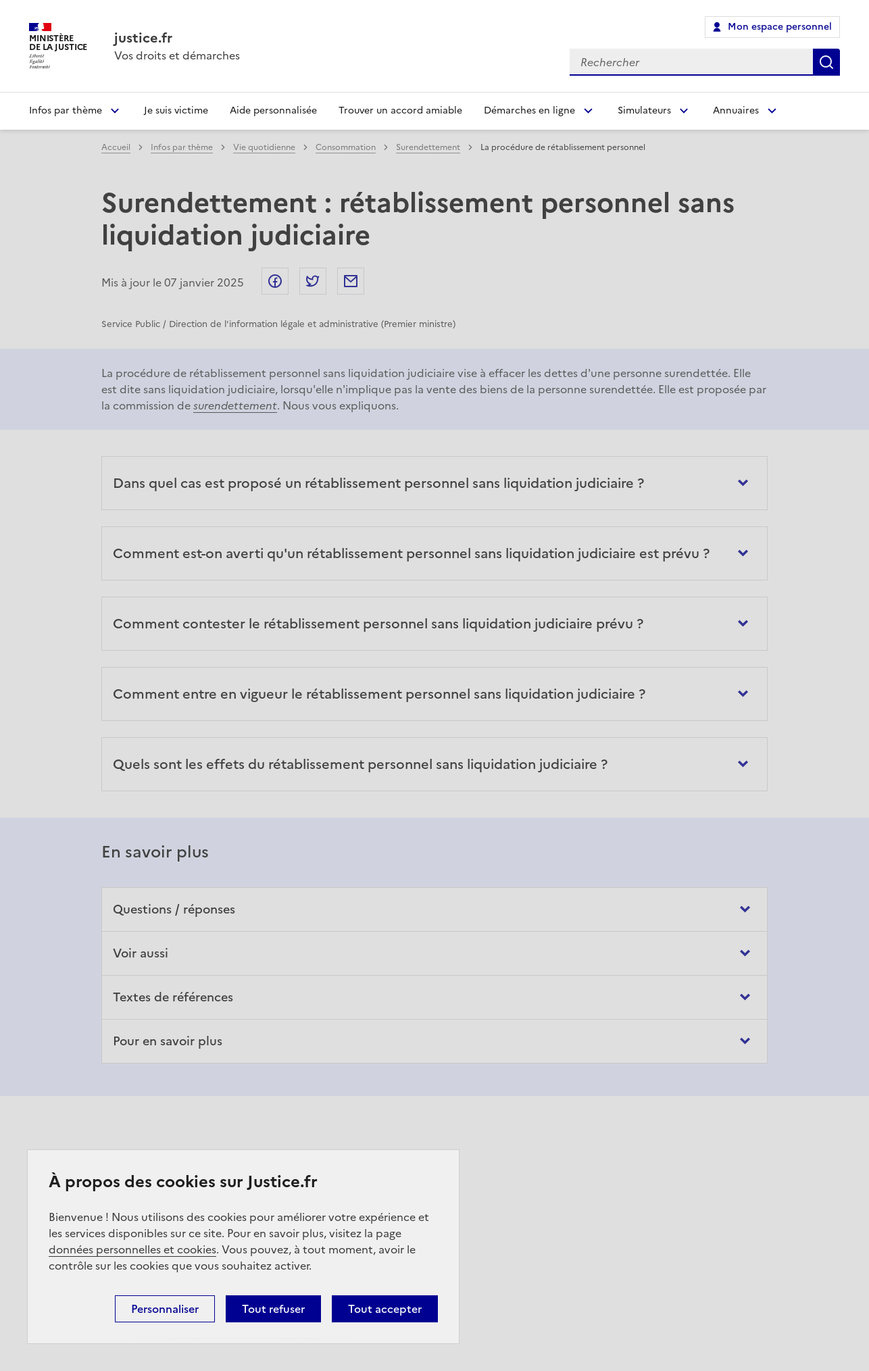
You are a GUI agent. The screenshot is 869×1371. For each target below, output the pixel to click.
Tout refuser (273, 1309)
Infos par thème (65, 110)
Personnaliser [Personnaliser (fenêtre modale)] (165, 1309)
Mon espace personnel (780, 27)
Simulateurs (644, 110)
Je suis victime (176, 110)
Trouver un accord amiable (400, 110)
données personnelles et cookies (132, 1249)
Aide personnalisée (273, 110)
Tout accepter (385, 1309)
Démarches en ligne (529, 110)
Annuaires (736, 110)
